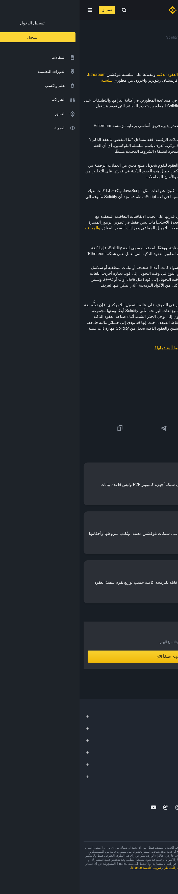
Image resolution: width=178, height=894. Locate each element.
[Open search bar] (42, 10)
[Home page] (105, 10)
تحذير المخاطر (94, 868)
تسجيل (27, 10)
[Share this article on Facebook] (127, 428)
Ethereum (17, 74)
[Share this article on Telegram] (84, 428)
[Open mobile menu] (10, 10)
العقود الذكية (87, 74)
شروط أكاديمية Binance (66, 868)
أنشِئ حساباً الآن (89, 657)
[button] (10, 10)
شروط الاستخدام (115, 868)
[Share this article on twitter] (171, 428)
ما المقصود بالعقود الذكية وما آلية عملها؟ (109, 348)
